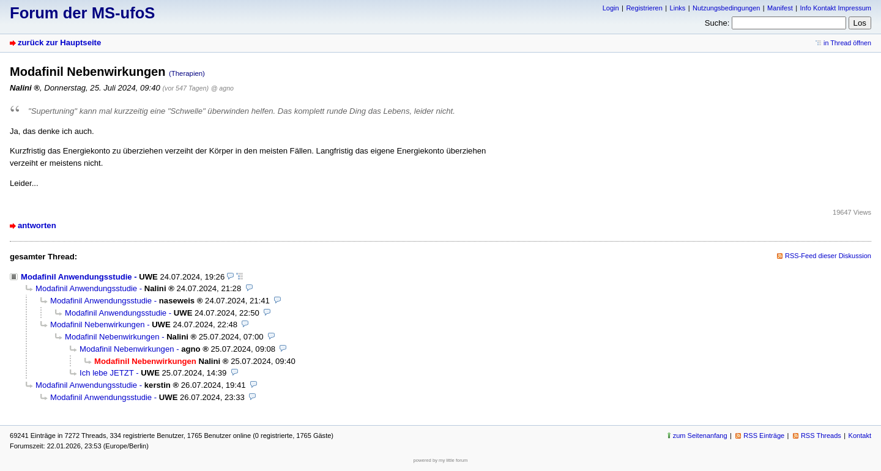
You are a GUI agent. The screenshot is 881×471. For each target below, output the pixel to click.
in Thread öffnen (847, 42)
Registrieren (644, 8)
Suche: (717, 23)
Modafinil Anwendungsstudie (76, 276)
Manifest (780, 8)
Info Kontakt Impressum (836, 8)
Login (611, 8)
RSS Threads (821, 435)
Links (678, 8)
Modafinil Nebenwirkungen (97, 324)
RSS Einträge (763, 435)
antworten (37, 225)
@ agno (222, 88)
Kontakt (860, 435)
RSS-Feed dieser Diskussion (828, 255)
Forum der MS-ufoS (82, 12)
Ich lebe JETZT (107, 372)
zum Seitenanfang (700, 435)
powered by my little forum (441, 460)
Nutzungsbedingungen (726, 8)
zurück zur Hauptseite (59, 42)
